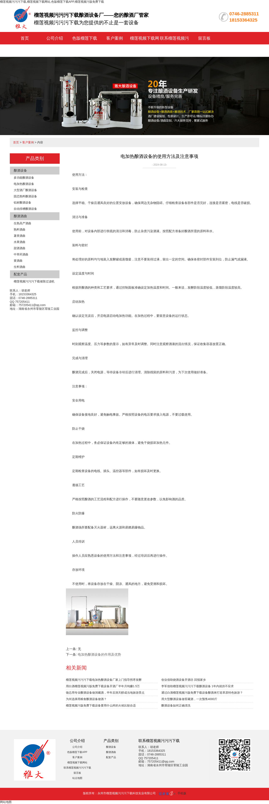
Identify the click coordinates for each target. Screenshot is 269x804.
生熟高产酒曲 (22, 223)
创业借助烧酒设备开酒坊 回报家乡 (183, 679)
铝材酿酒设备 (22, 202)
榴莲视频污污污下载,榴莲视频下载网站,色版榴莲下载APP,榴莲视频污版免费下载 (52, 1)
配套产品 (20, 274)
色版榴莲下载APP (77, 752)
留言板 (204, 38)
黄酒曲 (18, 260)
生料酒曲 (19, 266)
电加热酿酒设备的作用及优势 (99, 654)
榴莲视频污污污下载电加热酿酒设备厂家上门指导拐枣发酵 (104, 679)
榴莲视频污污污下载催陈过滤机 (34, 281)
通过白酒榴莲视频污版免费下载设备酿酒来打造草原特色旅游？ (202, 692)
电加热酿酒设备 (24, 183)
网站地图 (6, 802)
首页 (25, 38)
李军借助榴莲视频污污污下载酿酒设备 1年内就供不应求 (197, 686)
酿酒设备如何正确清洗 (175, 705)
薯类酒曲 (19, 235)
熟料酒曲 (19, 229)
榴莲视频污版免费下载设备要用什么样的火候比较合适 (101, 705)
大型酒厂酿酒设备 (25, 190)
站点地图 (77, 778)
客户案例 (114, 38)
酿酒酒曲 (20, 216)
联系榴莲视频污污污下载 (77, 767)
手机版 (182, 793)
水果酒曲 (19, 242)
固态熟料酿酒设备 (25, 196)
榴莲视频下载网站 (77, 762)
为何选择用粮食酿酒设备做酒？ (86, 699)
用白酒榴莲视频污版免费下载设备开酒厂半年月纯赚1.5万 (103, 686)
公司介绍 (54, 38)
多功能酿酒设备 (24, 177)
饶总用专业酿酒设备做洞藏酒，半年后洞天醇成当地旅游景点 (105, 692)
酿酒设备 (20, 170)
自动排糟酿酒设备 (25, 208)
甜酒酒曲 (19, 248)
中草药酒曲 (21, 254)
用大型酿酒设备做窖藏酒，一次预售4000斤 (189, 699)
